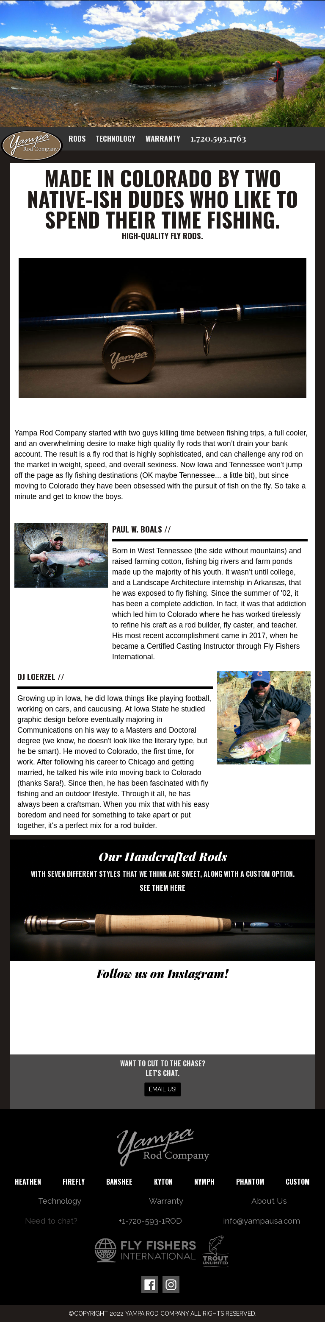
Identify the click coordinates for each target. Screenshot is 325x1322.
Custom (298, 1182)
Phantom (250, 1182)
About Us (269, 1200)
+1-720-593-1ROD (150, 1220)
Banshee (119, 1182)
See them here (162, 888)
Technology (115, 138)
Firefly (74, 1182)
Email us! (162, 1089)
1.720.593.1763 (218, 138)
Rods (77, 138)
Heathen (28, 1182)
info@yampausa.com (261, 1220)
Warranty (163, 138)
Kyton (163, 1182)
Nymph (204, 1182)
